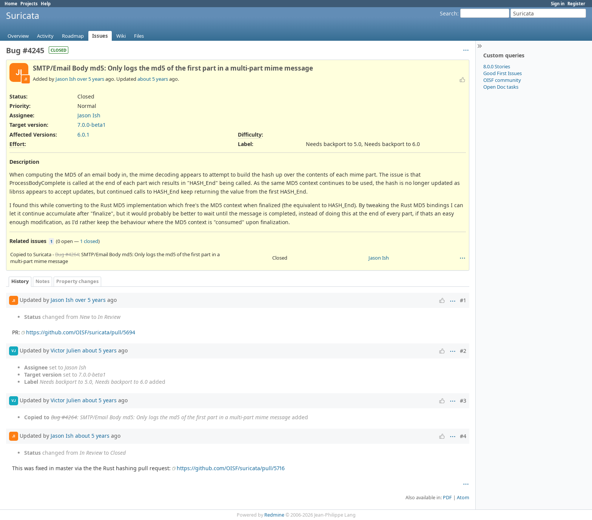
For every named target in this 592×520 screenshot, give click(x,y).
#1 (463, 300)
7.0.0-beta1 (91, 124)
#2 (463, 350)
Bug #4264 (67, 254)
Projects (29, 3)
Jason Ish (65, 78)
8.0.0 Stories (496, 66)
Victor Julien (66, 350)
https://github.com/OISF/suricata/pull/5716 (231, 468)
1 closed (89, 241)
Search (448, 13)
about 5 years (152, 78)
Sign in (557, 3)
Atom (463, 497)
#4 (463, 436)
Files (139, 35)
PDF (447, 497)
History (20, 281)
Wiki (121, 35)
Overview (18, 35)
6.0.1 (83, 134)
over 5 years (90, 78)
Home (11, 3)
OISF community (502, 80)
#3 (463, 400)
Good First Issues (502, 73)
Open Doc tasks (500, 86)
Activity (45, 35)
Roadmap (73, 35)
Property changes (77, 281)
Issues (100, 35)
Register (576, 3)
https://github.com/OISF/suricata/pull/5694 (80, 332)
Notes (42, 281)
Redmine (274, 515)
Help (46, 3)
